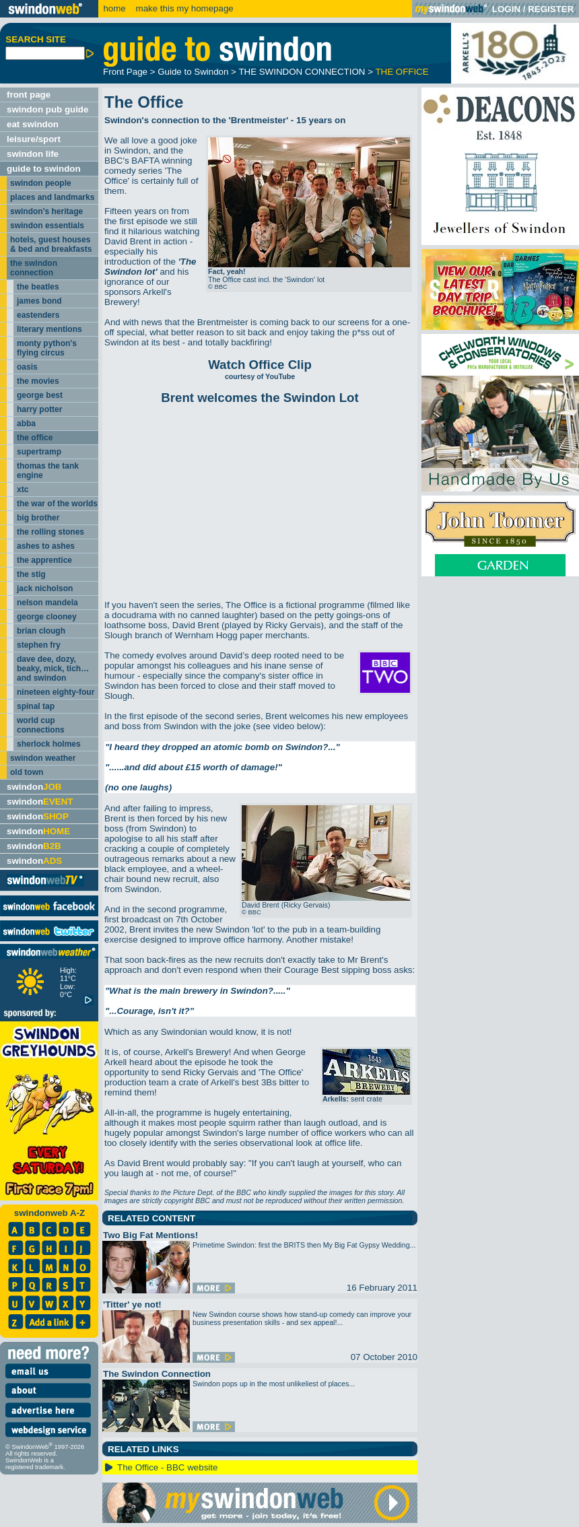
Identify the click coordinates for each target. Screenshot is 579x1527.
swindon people (40, 183)
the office (35, 437)
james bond (39, 301)
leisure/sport (34, 139)
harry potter (39, 409)
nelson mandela (47, 602)
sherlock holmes (49, 744)
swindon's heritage (46, 211)
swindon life (33, 154)
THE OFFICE (401, 72)
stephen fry (39, 645)
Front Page (125, 72)
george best (40, 395)
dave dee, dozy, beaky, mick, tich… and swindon (53, 668)
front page (28, 95)
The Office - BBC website (167, 1467)
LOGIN (506, 9)
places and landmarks (52, 197)
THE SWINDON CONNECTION (301, 72)
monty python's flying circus (47, 348)
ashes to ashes (46, 546)
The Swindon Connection (157, 1374)
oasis (27, 367)
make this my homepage (183, 8)
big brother (38, 517)
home (114, 8)
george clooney (47, 616)
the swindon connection (33, 268)
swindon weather (42, 758)
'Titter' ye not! (132, 1304)
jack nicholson (45, 588)
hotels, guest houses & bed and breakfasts (51, 244)
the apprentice (44, 560)
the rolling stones (50, 532)
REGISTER (551, 9)
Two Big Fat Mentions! (150, 1235)
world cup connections (41, 725)
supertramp (39, 451)
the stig (31, 574)
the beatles (38, 287)
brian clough (41, 631)
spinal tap (36, 706)
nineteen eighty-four (55, 692)
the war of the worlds (57, 503)
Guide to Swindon (193, 72)
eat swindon (33, 124)
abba (26, 423)
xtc (22, 489)
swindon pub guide (47, 109)
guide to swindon (44, 169)
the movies (38, 381)
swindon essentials (47, 225)
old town (26, 772)
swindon (34, 787)
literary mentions (49, 329)
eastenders (38, 315)
